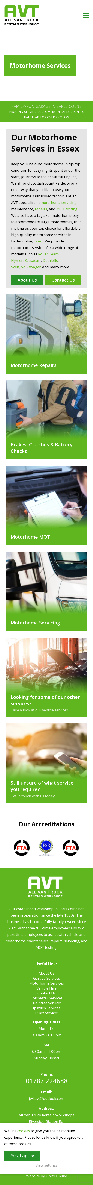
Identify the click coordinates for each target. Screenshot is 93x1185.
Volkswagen (31, 266)
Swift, (15, 266)
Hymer (17, 260)
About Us (27, 280)
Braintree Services (47, 1002)
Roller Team (48, 254)
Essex (38, 241)
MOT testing (66, 208)
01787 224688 (47, 1080)
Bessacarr (32, 260)
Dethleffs (50, 260)
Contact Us (63, 280)
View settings (47, 1165)
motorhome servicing (58, 202)
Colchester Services (47, 998)
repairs (41, 208)
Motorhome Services (46, 983)
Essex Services (46, 1012)
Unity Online (56, 1175)
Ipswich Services (46, 1007)
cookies (23, 1130)
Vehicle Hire (46, 988)
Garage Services (46, 978)
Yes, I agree (22, 1155)
